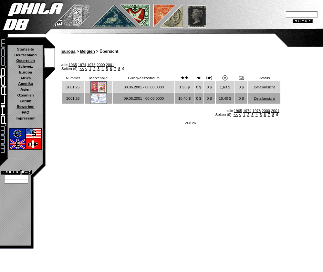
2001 (110, 65)
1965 (72, 65)
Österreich (25, 60)
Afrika (25, 78)
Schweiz (25, 66)
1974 (82, 65)
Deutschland (25, 55)
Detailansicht (264, 87)
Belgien (87, 51)
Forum (25, 101)
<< (81, 69)
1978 (91, 65)
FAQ (25, 112)
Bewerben (25, 106)
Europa (25, 72)
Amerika (25, 83)
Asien (25, 89)
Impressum (25, 118)
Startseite (25, 49)
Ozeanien (25, 95)
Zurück (190, 123)
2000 (101, 65)
